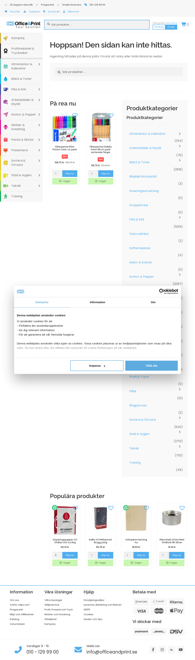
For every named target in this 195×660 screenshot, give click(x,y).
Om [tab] (153, 302)
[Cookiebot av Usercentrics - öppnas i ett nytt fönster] (162, 291)
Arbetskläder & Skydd (22, 102)
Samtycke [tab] (42, 302)
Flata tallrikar (139, 234)
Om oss (14, 600)
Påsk (132, 391)
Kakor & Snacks (140, 262)
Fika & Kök (18, 89)
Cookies (88, 614)
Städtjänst (50, 619)
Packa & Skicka (22, 140)
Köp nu (70, 173)
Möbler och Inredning (57, 614)
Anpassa (97, 365)
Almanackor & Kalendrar (21, 66)
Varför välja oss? (20, 604)
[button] (75, 115)
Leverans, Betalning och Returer (103, 604)
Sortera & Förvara (18, 162)
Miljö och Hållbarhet (22, 614)
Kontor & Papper (23, 114)
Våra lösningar (53, 600)
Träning (16, 196)
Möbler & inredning (18, 127)
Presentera (19, 150)
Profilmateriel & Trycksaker (22, 50)
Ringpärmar (138, 405)
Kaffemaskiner (140, 248)
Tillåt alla (151, 365)
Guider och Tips (93, 619)
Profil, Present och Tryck (58, 609)
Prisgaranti (16, 609)
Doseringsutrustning (144, 191)
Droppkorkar (138, 205)
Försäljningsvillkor (94, 600)
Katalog (14, 619)
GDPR (87, 609)
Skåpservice (51, 604)
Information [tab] (97, 302)
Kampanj (17, 38)
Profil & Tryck (139, 377)
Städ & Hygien (21, 175)
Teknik (16, 186)
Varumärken (17, 624)
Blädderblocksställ (142, 176)
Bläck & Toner (21, 79)
